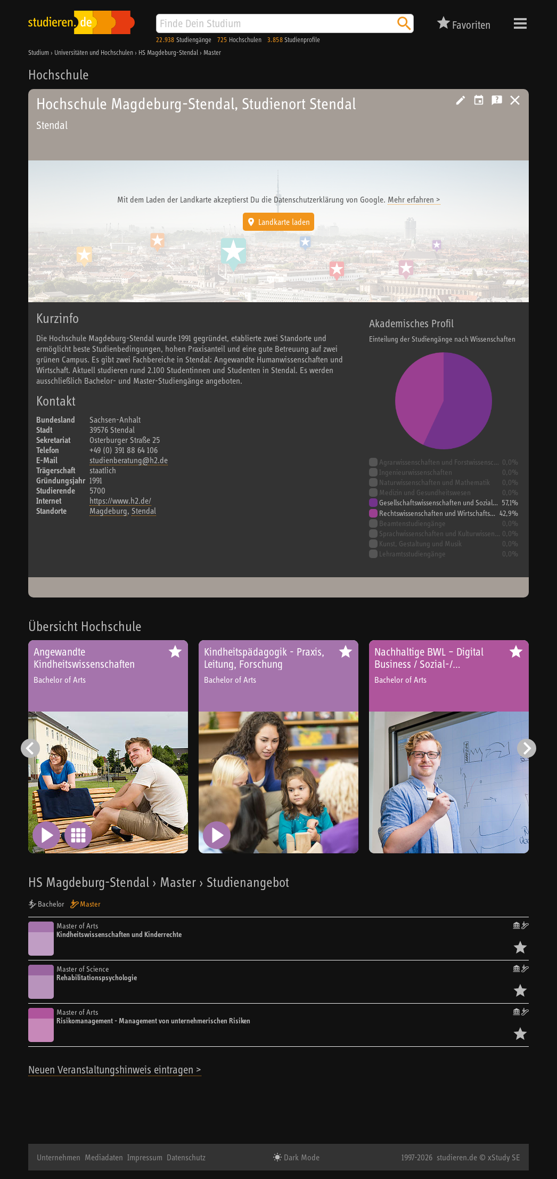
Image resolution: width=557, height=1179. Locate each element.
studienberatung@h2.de (128, 460)
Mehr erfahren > (414, 199)
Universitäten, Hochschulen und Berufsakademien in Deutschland (515, 100)
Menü (520, 23)
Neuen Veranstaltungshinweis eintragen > (114, 1069)
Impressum (144, 1157)
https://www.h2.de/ (120, 500)
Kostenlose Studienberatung (497, 100)
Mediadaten (104, 1157)
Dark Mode (301, 1157)
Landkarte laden (284, 222)
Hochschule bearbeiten (460, 100)
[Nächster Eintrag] (526, 748)
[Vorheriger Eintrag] (30, 748)
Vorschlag (479, 100)
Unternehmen (58, 1157)
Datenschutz (186, 1157)
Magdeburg (108, 510)
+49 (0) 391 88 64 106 (123, 450)
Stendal (144, 510)
